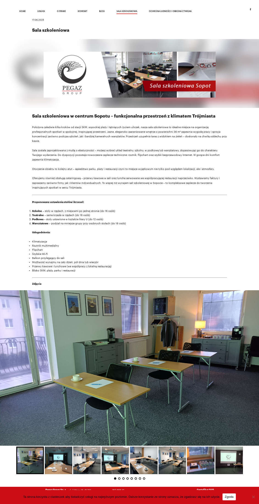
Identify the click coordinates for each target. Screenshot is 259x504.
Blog (102, 11)
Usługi (41, 11)
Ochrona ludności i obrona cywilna (170, 11)
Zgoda (229, 496)
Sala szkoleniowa (127, 11)
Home (22, 11)
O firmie (61, 11)
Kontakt (82, 11)
